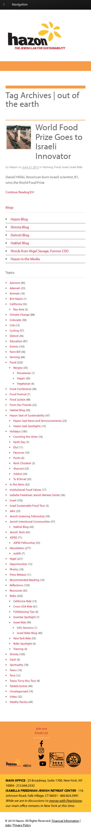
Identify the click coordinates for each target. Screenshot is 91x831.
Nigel (13, 558)
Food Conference (20, 389)
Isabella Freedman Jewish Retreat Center (35, 495)
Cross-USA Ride (22, 606)
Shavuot (18, 468)
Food (57, 167)
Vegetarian (24, 383)
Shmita (14, 654)
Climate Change (20, 314)
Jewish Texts (17, 532)
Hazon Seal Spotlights (27, 426)
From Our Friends (21, 405)
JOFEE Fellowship (24, 543)
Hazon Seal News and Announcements (37, 420)
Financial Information (65, 821)
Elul (15, 447)
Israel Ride (76, 167)
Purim (17, 458)
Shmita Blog (20, 227)
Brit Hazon (16, 298)
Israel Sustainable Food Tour (27, 505)
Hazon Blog (19, 219)
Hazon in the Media (25, 259)
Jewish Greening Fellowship (27, 516)
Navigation (20, 4)
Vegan (21, 378)
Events (14, 346)
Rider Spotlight (22, 643)
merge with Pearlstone (65, 800)
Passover (18, 452)
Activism (15, 283)
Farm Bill (15, 352)
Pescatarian (24, 373)
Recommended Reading (24, 580)
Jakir (12, 511)
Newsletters (17, 548)
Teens (13, 670)
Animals (15, 293)
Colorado (15, 320)
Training (18, 649)
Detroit (14, 336)
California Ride (22, 601)
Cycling (14, 330)
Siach (13, 659)
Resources (16, 590)
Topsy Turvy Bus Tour (23, 680)
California (16, 304)
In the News (17, 484)
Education (16, 341)
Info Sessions (25, 627)
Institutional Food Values (25, 489)
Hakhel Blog (20, 243)
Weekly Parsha (19, 702)
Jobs (8, 825)
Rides (13, 596)
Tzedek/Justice (18, 686)
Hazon (13, 167)
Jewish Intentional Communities (30, 521)
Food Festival (18, 394)
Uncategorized (19, 691)
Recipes (18, 367)
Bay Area (18, 309)
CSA (12, 325)
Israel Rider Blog (27, 633)
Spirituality (16, 665)
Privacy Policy (22, 825)
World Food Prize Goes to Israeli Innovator (59, 141)
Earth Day (19, 442)
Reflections (16, 585)
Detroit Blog (20, 235)
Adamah (15, 288)
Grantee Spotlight (24, 617)
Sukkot (17, 474)
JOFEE (13, 537)
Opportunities (18, 564)
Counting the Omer (25, 436)
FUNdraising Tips (24, 611)
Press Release (18, 574)
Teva (12, 675)
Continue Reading (17, 192)
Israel (65, 167)
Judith (17, 553)
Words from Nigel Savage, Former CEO (39, 251)
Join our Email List (41, 730)
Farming (48, 167)
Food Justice (17, 399)
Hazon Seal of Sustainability (27, 415)
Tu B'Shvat (19, 479)
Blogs (10, 207)
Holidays (15, 431)
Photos (14, 569)
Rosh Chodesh (22, 463)
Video (13, 696)
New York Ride (22, 638)
